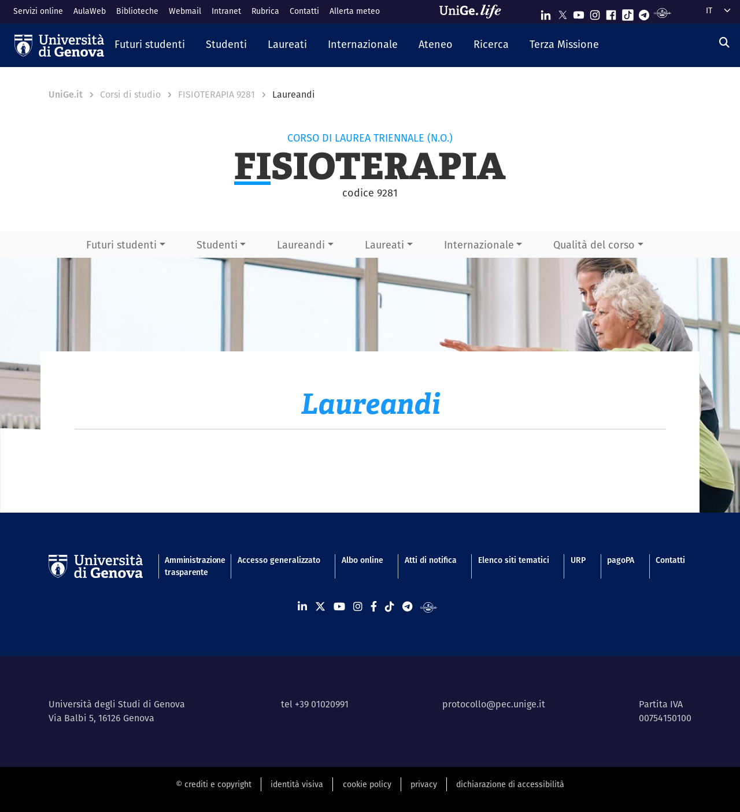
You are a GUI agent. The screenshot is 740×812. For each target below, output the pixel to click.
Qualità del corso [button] (594, 245)
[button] (149, 45)
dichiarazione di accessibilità (510, 784)
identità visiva (297, 784)
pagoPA (620, 560)
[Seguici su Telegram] (644, 12)
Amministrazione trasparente (190, 566)
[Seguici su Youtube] (578, 12)
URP (578, 560)
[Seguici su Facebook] (611, 12)
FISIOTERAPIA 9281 (216, 94)
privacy (423, 784)
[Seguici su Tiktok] (627, 12)
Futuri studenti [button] (121, 245)
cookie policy (367, 784)
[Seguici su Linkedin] (545, 12)
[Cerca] (724, 42)
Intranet (226, 11)
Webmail (185, 11)
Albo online (362, 560)
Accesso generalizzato (279, 560)
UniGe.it (66, 94)
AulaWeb (89, 11)
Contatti (304, 11)
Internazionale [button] (479, 245)
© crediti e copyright (213, 784)
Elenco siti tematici (513, 560)
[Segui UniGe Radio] (662, 12)
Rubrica (265, 11)
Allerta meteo (355, 11)
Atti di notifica (431, 560)
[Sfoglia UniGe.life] (474, 11)
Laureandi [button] (301, 245)
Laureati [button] (384, 245)
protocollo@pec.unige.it (493, 704)
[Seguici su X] (562, 12)
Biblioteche (137, 11)
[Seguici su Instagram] (595, 12)
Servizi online (38, 11)
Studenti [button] (217, 245)
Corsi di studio (130, 94)
